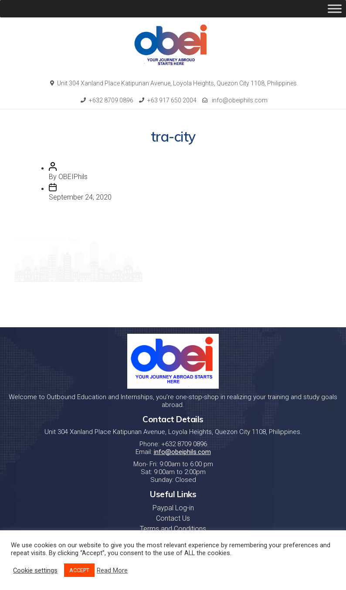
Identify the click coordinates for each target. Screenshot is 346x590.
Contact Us (173, 518)
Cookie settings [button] (35, 570)
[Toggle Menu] (335, 8)
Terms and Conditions (173, 529)
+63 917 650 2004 (168, 100)
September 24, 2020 (80, 197)
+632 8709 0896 (107, 100)
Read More (112, 570)
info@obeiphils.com (235, 100)
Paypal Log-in (173, 508)
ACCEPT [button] (79, 570)
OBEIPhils (73, 177)
